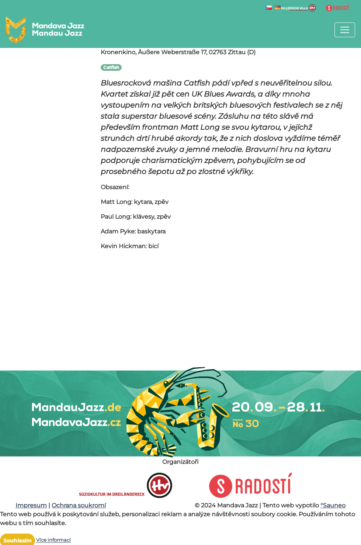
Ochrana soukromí (79, 505)
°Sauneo (333, 505)
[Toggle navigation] (344, 29)
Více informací (53, 540)
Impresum (31, 505)
